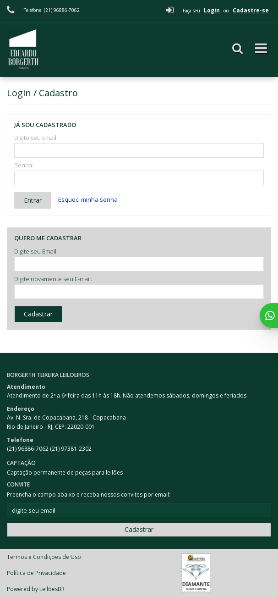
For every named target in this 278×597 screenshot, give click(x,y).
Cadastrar (38, 314)
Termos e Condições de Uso (44, 557)
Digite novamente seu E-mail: (53, 279)
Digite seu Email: (36, 138)
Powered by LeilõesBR (36, 589)
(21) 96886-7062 (28, 449)
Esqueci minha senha (88, 199)
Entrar (33, 200)
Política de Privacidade (36, 573)
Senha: (23, 165)
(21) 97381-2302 (71, 449)
